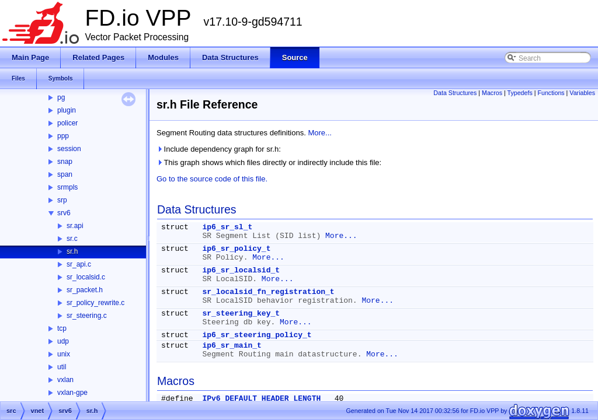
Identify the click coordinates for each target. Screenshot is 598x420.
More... (319, 132)
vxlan (65, 380)
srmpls (67, 187)
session (69, 149)
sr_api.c (79, 264)
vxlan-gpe (72, 392)
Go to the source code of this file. (212, 178)
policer (67, 123)
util (61, 367)
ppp (63, 136)
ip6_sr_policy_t (236, 248)
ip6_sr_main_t (231, 345)
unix (63, 354)
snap (64, 162)
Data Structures (455, 92)
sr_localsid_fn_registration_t (268, 292)
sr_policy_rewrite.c (95, 303)
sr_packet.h (85, 290)
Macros (492, 92)
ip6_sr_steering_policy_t (256, 335)
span (64, 174)
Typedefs (520, 92)
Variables (582, 92)
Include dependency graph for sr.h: (219, 149)
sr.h (72, 251)
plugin (66, 110)
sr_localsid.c (86, 277)
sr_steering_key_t (241, 313)
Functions (550, 92)
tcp (62, 328)
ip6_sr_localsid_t (241, 270)
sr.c (72, 239)
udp (63, 341)
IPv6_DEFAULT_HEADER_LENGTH (261, 398)
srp (62, 200)
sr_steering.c (87, 316)
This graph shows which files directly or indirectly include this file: (269, 162)
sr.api (75, 226)
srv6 (64, 213)
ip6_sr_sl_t (227, 227)
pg (61, 97)
